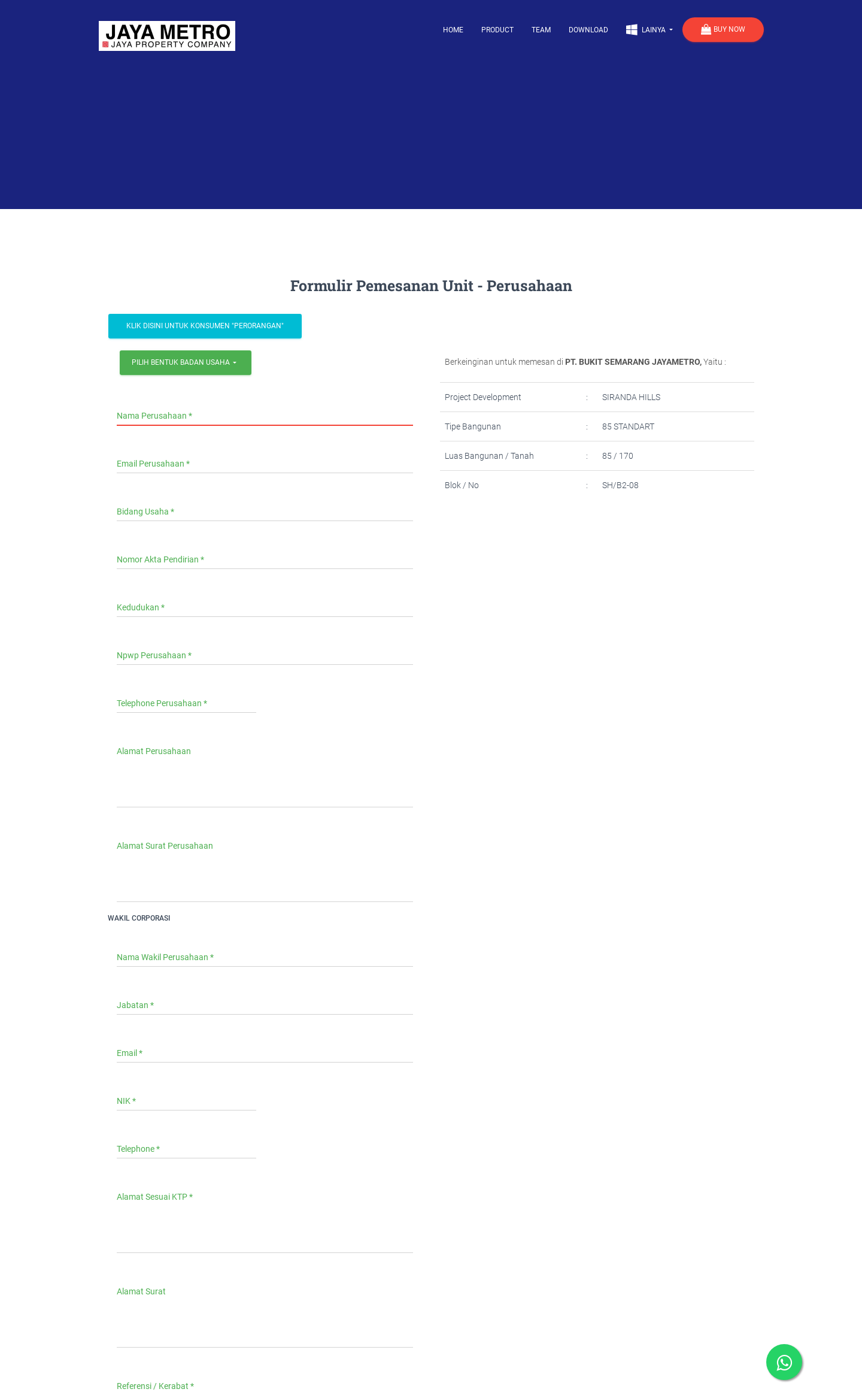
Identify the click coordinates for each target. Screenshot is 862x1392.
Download (588, 30)
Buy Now (723, 30)
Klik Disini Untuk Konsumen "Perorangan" (205, 326)
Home (453, 30)
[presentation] (540, 546)
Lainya (646, 29)
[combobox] (185, 362)
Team (541, 30)
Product (497, 30)
